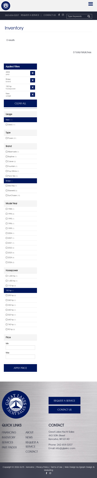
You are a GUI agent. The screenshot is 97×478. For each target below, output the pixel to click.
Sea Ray (11, 186)
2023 (10, 253)
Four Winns (12, 171)
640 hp (11, 319)
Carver (11, 161)
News (29, 437)
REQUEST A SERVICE (30, 15)
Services (7, 442)
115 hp (11, 285)
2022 (10, 248)
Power (11, 138)
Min (7, 343)
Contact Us (64, 409)
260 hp (11, 300)
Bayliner (11, 156)
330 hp (11, 305)
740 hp (11, 324)
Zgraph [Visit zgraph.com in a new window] (82, 467)
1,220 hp (11, 276)
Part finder (9, 447)
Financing (9, 432)
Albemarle (12, 152)
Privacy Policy (42, 467)
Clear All (20, 103)
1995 (10, 219)
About (29, 432)
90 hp (10, 329)
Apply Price (20, 367)
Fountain (11, 166)
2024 (10, 257)
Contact (32, 451)
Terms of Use (56, 467)
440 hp (11, 310)
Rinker (9, 181)
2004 (10, 233)
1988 (10, 209)
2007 (10, 238)
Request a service (32, 444)
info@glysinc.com (65, 448)
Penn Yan (12, 176)
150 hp (10, 290)
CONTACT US (50, 15)
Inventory (8, 437)
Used (10, 124)
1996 (10, 223)
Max (7, 353)
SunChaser (13, 195)
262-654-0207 (12, 15)
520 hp (11, 315)
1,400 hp (11, 281)
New (9, 120)
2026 (10, 262)
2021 (10, 243)
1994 (10, 214)
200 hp (11, 295)
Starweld (11, 190)
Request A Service (64, 400)
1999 (10, 228)
